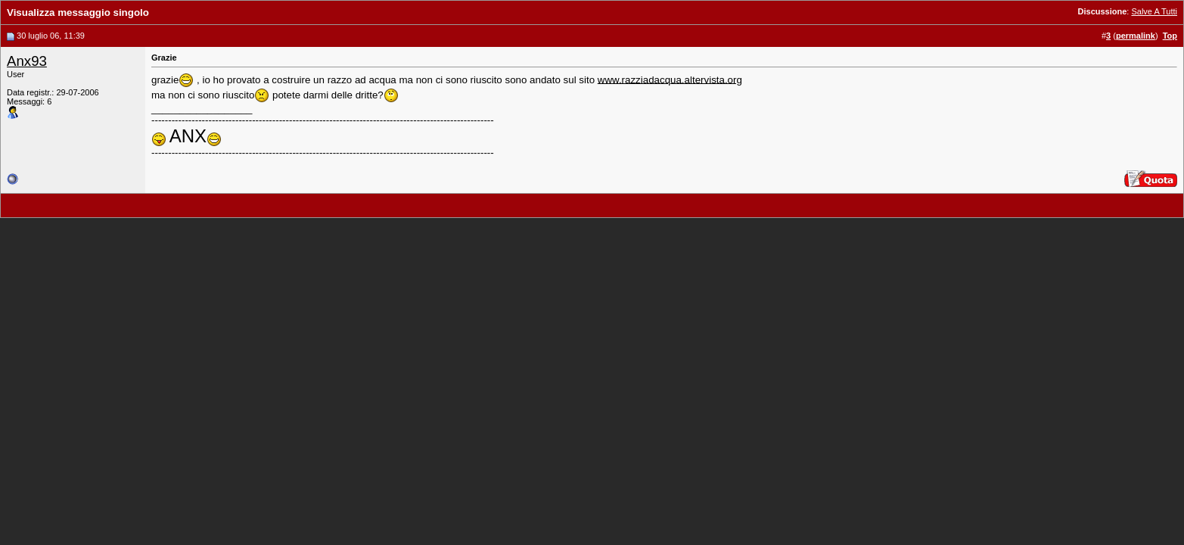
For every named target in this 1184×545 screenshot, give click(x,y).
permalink (1135, 35)
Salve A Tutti (1154, 11)
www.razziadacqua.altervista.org (670, 79)
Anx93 (27, 61)
